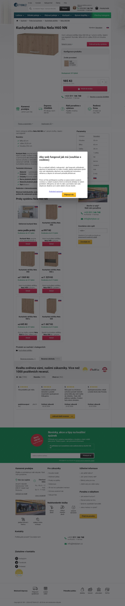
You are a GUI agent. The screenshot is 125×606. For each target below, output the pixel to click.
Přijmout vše (69, 195)
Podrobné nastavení (56, 192)
